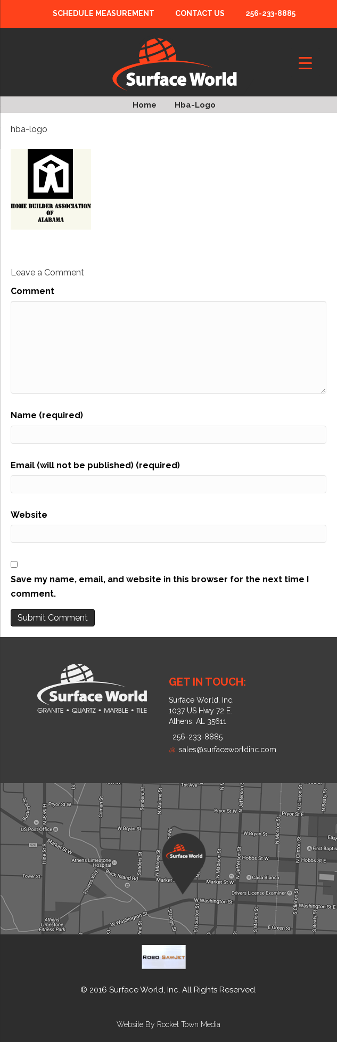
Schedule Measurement (103, 13)
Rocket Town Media (188, 1024)
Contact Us (200, 13)
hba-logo (195, 105)
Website (29, 515)
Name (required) (47, 415)
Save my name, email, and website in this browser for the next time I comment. (160, 586)
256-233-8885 (270, 13)
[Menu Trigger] (305, 62)
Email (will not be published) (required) (95, 465)
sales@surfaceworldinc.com (222, 749)
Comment (32, 291)
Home (145, 105)
